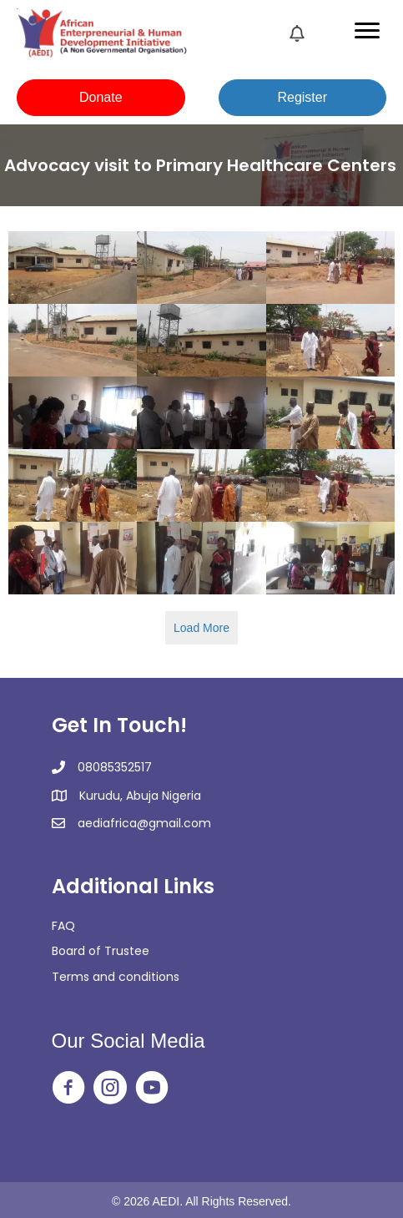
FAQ (63, 925)
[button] (101, 97)
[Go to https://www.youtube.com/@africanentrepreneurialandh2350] (152, 1088)
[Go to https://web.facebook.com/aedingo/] (68, 1088)
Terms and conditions (115, 976)
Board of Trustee (100, 951)
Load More (201, 627)
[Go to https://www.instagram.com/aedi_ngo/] (110, 1088)
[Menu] (367, 31)
